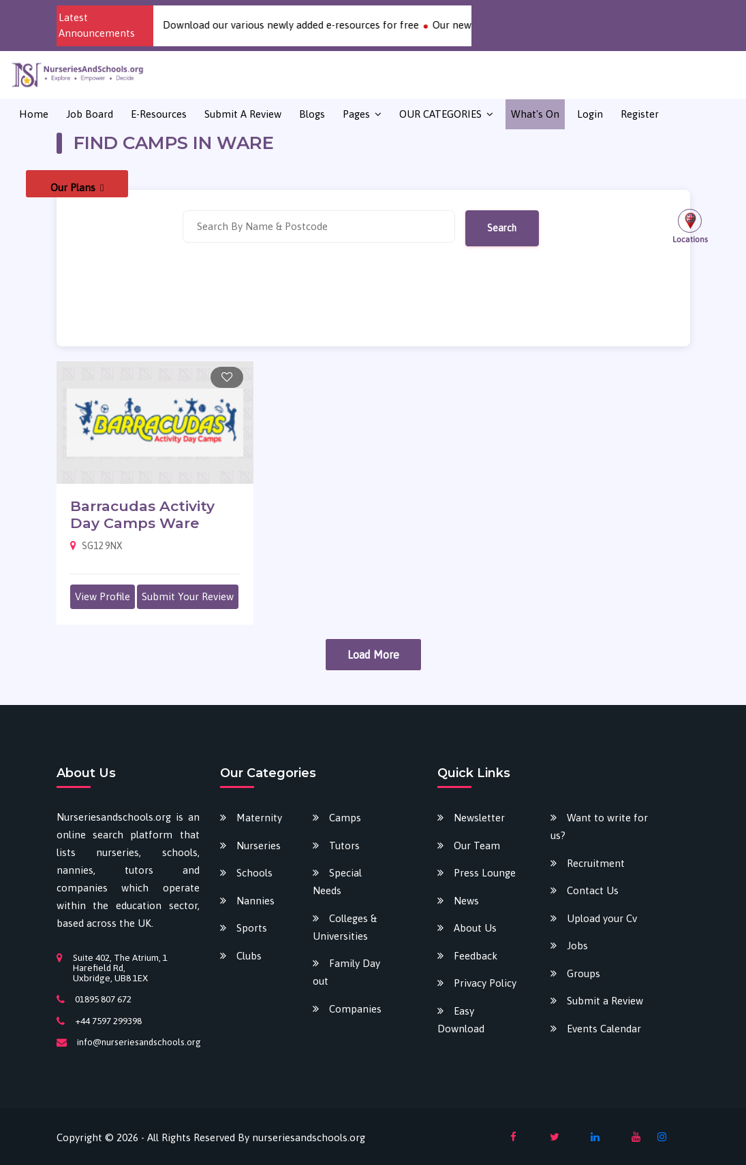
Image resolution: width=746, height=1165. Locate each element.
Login (590, 114)
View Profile (102, 596)
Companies (355, 1009)
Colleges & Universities (345, 927)
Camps (345, 817)
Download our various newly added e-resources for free (303, 25)
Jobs (577, 945)
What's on (535, 114)
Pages (356, 114)
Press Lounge (485, 873)
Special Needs (337, 881)
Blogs (312, 114)
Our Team (477, 845)
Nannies (255, 900)
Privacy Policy (485, 983)
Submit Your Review (188, 596)
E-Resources (159, 114)
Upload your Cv (602, 918)
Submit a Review (242, 114)
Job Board (89, 114)
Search (501, 228)
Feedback (475, 956)
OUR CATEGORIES (440, 114)
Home (33, 114)
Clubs (249, 956)
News (466, 900)
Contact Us (593, 890)
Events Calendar (604, 1028)
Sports (251, 928)
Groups (583, 973)
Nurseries (258, 845)
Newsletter (479, 817)
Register (640, 114)
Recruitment (596, 863)
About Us (475, 928)
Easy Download (460, 1019)
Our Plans (77, 187)
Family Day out (346, 972)
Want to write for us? (599, 826)
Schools (254, 873)
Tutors (344, 845)
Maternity (259, 817)
